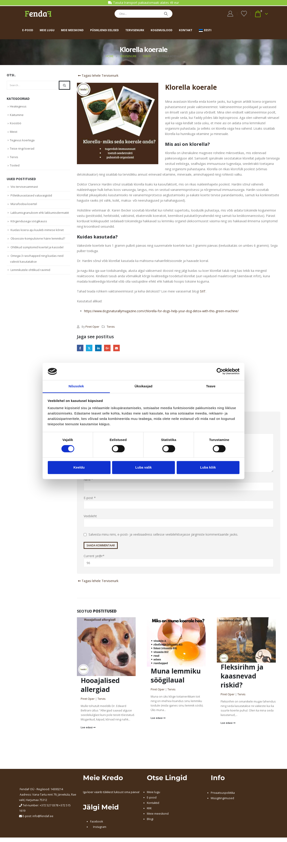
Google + (107, 348)
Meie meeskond (72, 30)
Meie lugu (47, 30)
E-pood (27, 30)
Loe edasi (88, 727)
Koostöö (15, 123)
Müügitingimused (222, 798)
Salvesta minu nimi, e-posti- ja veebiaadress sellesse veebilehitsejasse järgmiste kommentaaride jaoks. (163, 534)
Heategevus (18, 106)
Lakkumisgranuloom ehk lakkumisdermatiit (40, 213)
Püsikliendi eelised (104, 30)
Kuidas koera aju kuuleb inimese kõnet (37, 230)
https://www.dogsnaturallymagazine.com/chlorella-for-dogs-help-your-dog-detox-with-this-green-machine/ (161, 311)
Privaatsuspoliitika (223, 793)
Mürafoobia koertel (24, 204)
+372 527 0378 (49, 805)
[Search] (166, 13)
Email (116, 348)
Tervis (111, 327)
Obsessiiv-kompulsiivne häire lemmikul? (38, 238)
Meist (13, 132)
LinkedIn (98, 348)
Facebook (80, 348)
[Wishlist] (243, 14)
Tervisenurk (134, 30)
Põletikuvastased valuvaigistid (31, 195)
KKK (149, 808)
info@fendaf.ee (43, 816)
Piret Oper (92, 327)
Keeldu (79, 467)
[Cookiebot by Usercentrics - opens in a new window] (219, 371)
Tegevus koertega (22, 140)
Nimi (88, 479)
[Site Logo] (38, 13)
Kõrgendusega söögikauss (29, 221)
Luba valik (143, 467)
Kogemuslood (161, 30)
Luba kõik (208, 467)
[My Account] (230, 14)
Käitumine (17, 115)
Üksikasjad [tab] (143, 386)
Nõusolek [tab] (76, 386)
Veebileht (90, 516)
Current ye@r (179, 560)
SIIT (203, 291)
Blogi (150, 819)
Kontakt (185, 30)
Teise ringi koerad (22, 148)
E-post (90, 498)
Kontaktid (153, 803)
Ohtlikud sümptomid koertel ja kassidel (37, 247)
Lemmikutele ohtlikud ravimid (30, 270)
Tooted (15, 165)
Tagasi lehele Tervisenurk (97, 75)
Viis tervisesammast (24, 187)
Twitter (89, 348)
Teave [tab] (210, 386)
